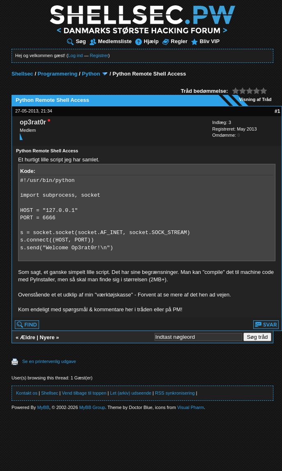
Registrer (99, 55)
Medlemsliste (111, 41)
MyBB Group (92, 407)
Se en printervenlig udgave (49, 361)
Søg (76, 41)
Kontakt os (26, 393)
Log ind (75, 55)
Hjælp (147, 41)
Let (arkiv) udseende (130, 393)
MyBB (43, 407)
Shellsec (22, 74)
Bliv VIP (205, 41)
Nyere (47, 337)
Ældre (27, 337)
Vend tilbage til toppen (84, 393)
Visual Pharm (190, 407)
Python (91, 74)
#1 (277, 111)
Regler (174, 41)
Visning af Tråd (255, 99)
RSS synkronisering (175, 393)
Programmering (58, 74)
